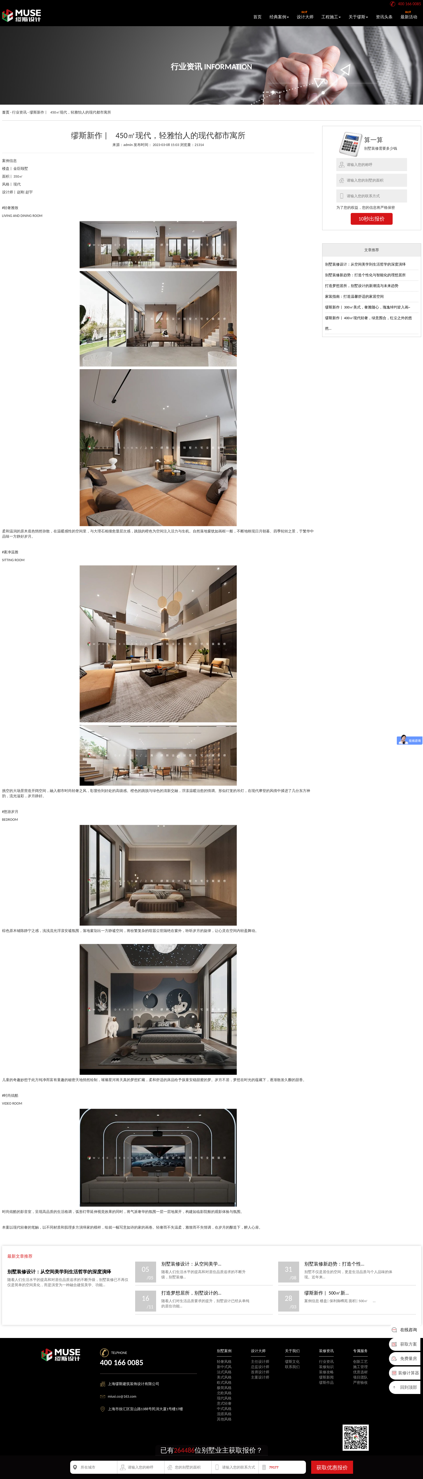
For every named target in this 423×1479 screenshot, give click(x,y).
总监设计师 (260, 1367)
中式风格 (224, 1409)
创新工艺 (360, 1361)
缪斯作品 (326, 1382)
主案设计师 (260, 1377)
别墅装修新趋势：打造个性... (334, 1264)
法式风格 (224, 1372)
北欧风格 (224, 1393)
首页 (257, 16)
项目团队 (360, 1377)
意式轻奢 (224, 1403)
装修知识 (326, 1367)
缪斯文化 (292, 1361)
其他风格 (224, 1419)
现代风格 (224, 1398)
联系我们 (292, 1367)
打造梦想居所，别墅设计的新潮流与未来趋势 (361, 286)
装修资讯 (326, 1351)
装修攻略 (326, 1372)
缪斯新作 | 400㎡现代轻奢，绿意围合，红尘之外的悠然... (368, 323)
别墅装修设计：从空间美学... (191, 1264)
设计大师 (305, 15)
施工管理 (360, 1367)
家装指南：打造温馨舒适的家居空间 (354, 296)
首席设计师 (260, 1372)
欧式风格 (224, 1382)
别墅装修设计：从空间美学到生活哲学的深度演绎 (365, 264)
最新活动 (408, 15)
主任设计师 (260, 1361)
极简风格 (224, 1388)
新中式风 (224, 1367)
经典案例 (279, 16)
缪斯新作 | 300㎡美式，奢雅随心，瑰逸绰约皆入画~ (367, 307)
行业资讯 (326, 1361)
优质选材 (360, 1372)
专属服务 (360, 1351)
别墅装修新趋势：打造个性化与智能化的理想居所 (365, 275)
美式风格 (224, 1377)
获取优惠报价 (332, 1467)
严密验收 (360, 1382)
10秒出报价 (372, 219)
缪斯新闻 (326, 1377)
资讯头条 (384, 16)
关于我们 (292, 1351)
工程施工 (331, 16)
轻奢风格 (224, 1361)
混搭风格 (224, 1414)
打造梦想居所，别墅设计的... (191, 1293)
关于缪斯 (358, 16)
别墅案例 (224, 1351)
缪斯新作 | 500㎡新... (326, 1293)
